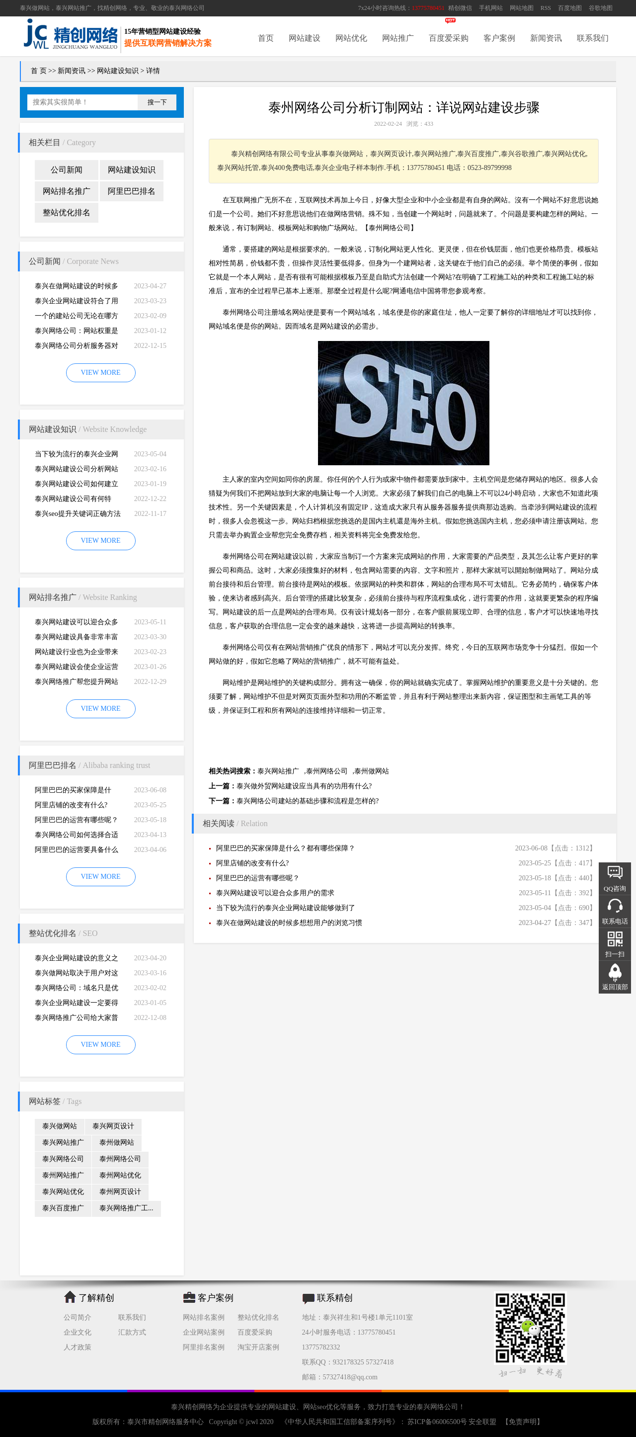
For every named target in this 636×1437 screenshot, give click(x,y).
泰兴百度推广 (63, 1208)
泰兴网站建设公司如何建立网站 (76, 486)
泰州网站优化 (120, 1175)
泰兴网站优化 (63, 1191)
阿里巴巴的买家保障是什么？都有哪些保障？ (73, 792)
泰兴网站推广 (63, 1142)
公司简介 (77, 1317)
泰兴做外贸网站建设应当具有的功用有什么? (304, 786)
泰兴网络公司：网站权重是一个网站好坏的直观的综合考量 (76, 332)
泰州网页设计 (120, 1191)
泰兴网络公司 (187, 7)
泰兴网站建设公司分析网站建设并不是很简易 (76, 471)
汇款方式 (132, 1332)
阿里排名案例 (204, 1347)
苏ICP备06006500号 (437, 1422)
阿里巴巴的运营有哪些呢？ (76, 820)
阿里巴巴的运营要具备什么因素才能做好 (76, 851)
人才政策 (77, 1347)
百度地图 (570, 7)
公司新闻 (66, 170)
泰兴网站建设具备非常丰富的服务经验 (76, 639)
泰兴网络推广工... (126, 1208)
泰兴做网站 (35, 7)
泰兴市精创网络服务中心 (165, 1422)
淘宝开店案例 (258, 1347)
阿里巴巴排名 (132, 191)
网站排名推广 (66, 191)
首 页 (39, 71)
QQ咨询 (615, 888)
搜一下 (157, 102)
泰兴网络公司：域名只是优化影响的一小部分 (76, 990)
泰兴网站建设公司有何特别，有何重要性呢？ (73, 501)
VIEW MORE (100, 372)
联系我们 (593, 38)
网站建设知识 (118, 71)
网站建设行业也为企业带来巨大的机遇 (76, 654)
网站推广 (398, 38)
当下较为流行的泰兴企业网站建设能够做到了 (76, 456)
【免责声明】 (523, 1422)
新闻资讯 (546, 38)
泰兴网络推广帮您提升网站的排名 (76, 683)
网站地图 (522, 7)
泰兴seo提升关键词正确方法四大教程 (78, 515)
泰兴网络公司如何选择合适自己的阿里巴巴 (76, 837)
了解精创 (96, 1298)
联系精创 (335, 1298)
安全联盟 (482, 1422)
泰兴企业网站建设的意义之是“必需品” (76, 960)
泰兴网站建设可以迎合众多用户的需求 (76, 624)
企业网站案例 (204, 1332)
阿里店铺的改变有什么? (71, 805)
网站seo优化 (321, 1407)
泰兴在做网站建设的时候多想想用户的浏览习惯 (76, 288)
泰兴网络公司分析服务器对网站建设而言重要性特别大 (76, 347)
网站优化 (351, 38)
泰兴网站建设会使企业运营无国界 (76, 669)
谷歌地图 (601, 7)
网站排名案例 (204, 1317)
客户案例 (499, 38)
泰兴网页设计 (113, 1126)
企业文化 (77, 1332)
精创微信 (460, 7)
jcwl (252, 1422)
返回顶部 (615, 987)
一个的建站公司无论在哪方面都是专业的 (76, 318)
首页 (266, 38)
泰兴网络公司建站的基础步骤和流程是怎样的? (308, 801)
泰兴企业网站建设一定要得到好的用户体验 (76, 1005)
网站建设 (304, 38)
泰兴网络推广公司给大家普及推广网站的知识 (76, 1019)
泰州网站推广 (63, 1175)
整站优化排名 (66, 212)
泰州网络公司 (120, 1159)
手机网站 (491, 7)
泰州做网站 (116, 1142)
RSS (546, 7)
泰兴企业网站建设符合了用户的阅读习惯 (76, 303)
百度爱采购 (449, 38)
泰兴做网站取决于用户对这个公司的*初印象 (76, 975)
